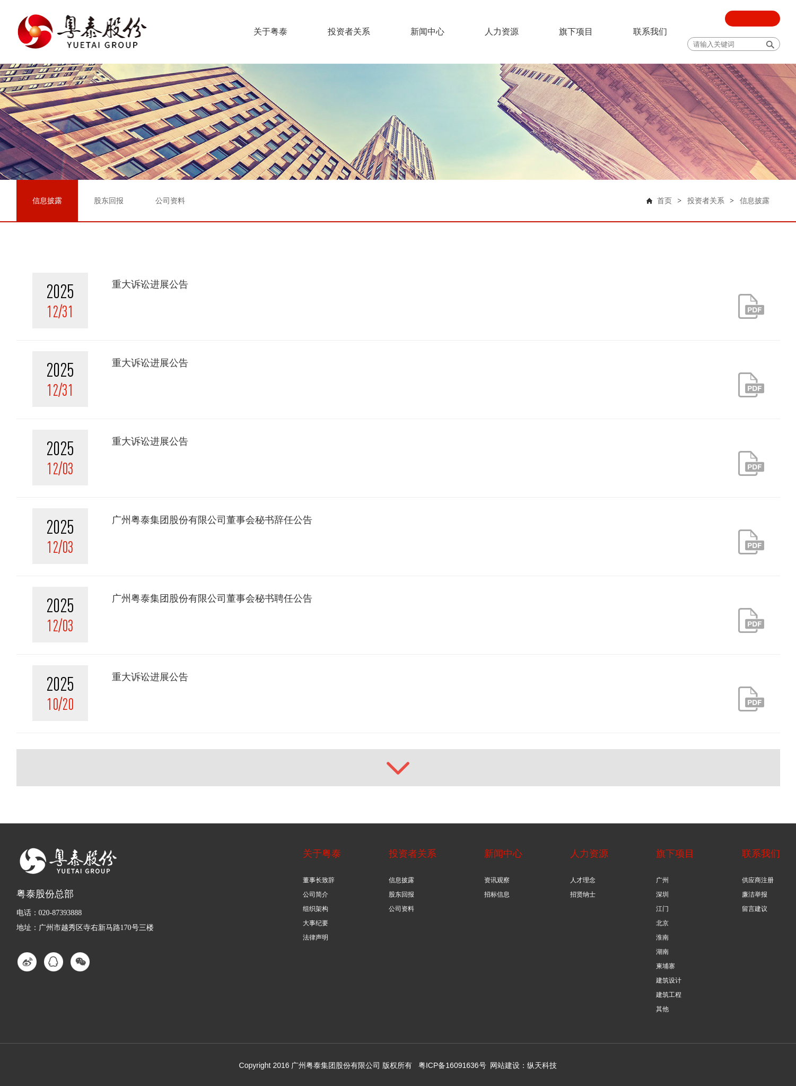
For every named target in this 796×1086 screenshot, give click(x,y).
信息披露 (754, 201)
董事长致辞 (319, 880)
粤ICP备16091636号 (452, 1065)
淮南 (662, 937)
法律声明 (315, 937)
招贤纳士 (583, 894)
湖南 (662, 951)
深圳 (662, 894)
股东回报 (401, 894)
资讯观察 (497, 880)
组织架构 (315, 909)
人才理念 (583, 880)
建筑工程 (668, 994)
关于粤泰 (270, 31)
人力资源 (502, 31)
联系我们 (650, 31)
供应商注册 (758, 880)
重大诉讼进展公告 (150, 284)
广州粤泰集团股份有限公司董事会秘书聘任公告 (212, 598)
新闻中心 (427, 31)
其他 (662, 1009)
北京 (662, 923)
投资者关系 (349, 31)
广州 (662, 880)
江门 (662, 909)
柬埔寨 (665, 966)
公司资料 (401, 909)
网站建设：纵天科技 (523, 1065)
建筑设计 (668, 980)
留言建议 (754, 909)
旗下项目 (576, 31)
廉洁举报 (754, 894)
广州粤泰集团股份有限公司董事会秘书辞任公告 (212, 520)
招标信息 (497, 894)
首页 (664, 201)
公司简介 (315, 894)
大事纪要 (315, 923)
